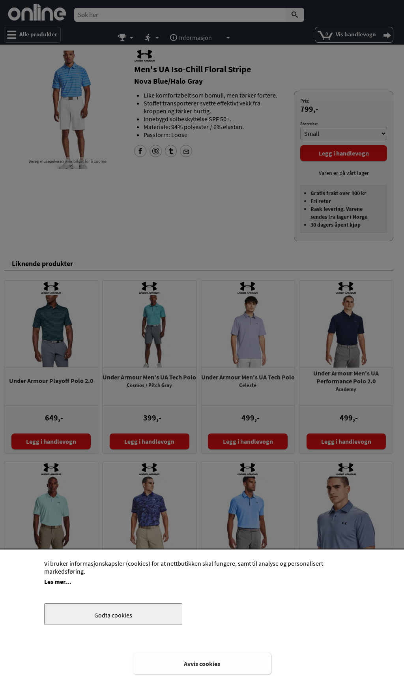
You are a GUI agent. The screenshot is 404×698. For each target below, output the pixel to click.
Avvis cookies (202, 664)
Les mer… (57, 581)
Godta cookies (113, 615)
